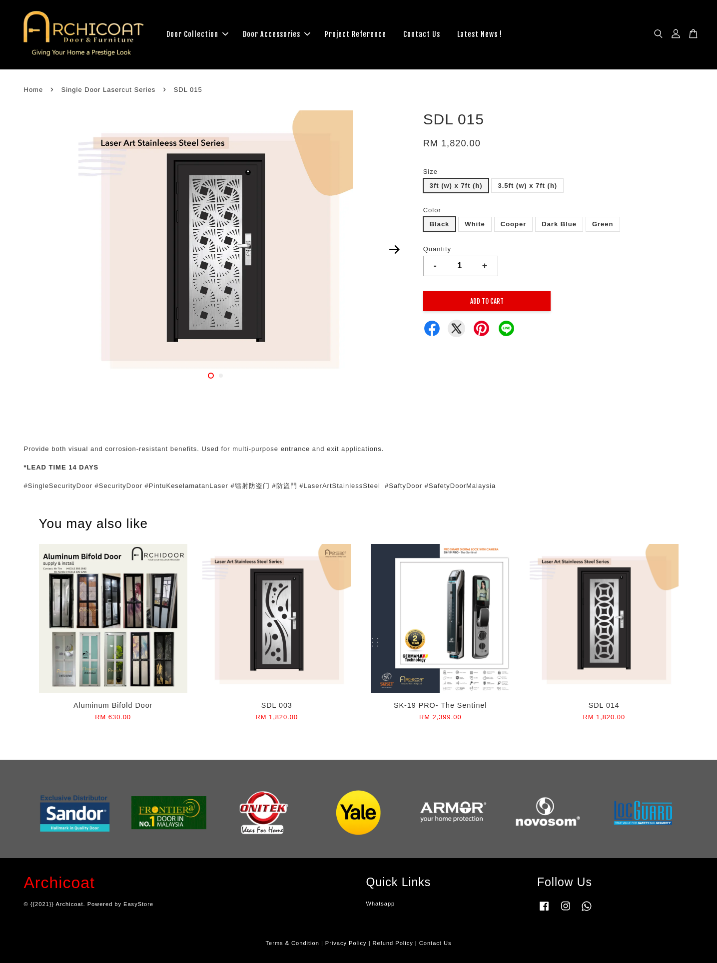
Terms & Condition (292, 943)
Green (603, 224)
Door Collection (197, 34)
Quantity (437, 249)
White (475, 224)
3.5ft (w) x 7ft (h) (527, 185)
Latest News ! (479, 34)
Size (430, 171)
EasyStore (138, 904)
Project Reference (355, 34)
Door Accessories (276, 34)
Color (432, 210)
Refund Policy (393, 943)
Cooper (514, 224)
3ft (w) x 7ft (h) (456, 185)
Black (440, 224)
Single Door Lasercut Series (108, 89)
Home (33, 89)
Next (394, 249)
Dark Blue (559, 224)
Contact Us (421, 34)
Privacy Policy (346, 943)
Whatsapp (380, 904)
